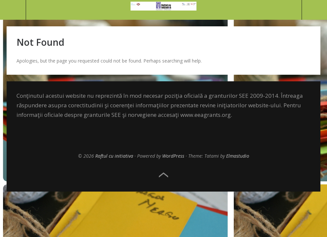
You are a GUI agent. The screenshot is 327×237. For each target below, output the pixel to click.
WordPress (173, 156)
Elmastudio (237, 156)
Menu (13, 10)
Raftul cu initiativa (114, 156)
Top (163, 175)
